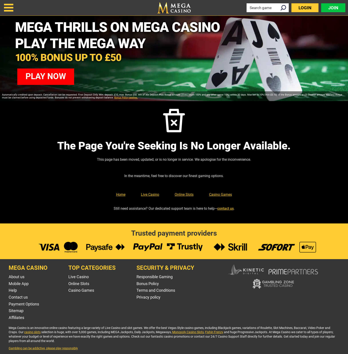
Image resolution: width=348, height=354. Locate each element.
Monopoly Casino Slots (188, 332)
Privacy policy (148, 297)
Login (305, 7)
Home (120, 194)
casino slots (32, 332)
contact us (225, 208)
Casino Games (220, 194)
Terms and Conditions (155, 290)
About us (16, 276)
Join (333, 7)
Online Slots (184, 194)
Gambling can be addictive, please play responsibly (43, 348)
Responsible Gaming (154, 276)
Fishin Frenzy (214, 332)
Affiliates (16, 317)
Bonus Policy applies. (126, 97)
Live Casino (150, 194)
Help (13, 290)
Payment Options (24, 304)
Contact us (18, 297)
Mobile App (19, 283)
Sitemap (16, 310)
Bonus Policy (147, 283)
